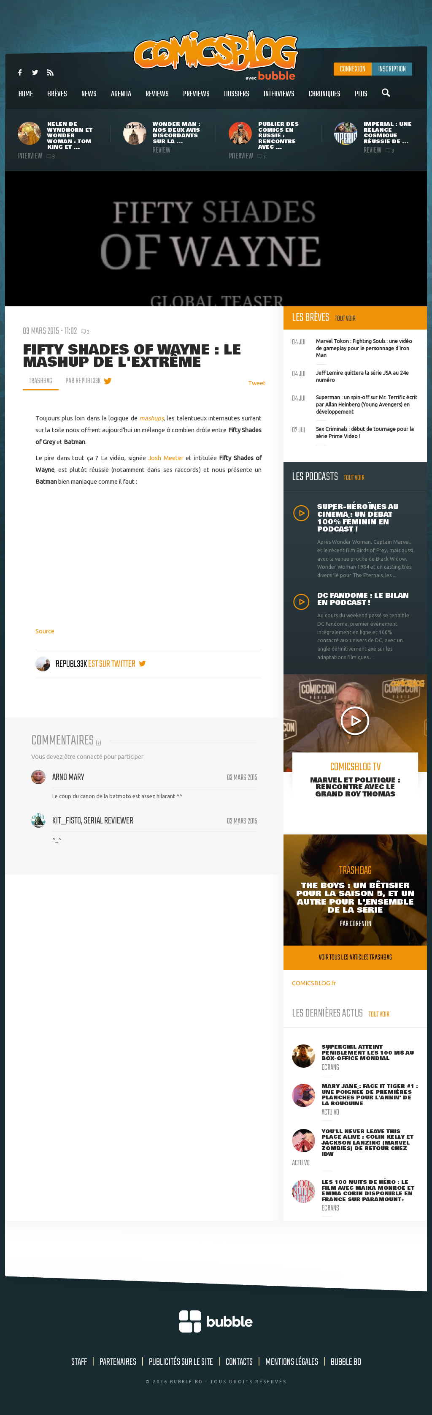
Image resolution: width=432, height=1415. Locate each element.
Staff (79, 1362)
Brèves (57, 98)
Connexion (352, 69)
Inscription (392, 69)
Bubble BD (346, 1362)
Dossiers (236, 98)
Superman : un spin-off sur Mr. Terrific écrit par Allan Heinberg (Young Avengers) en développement (354, 403)
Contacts (239, 1362)
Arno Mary (68, 777)
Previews (196, 98)
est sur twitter (117, 664)
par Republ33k (82, 381)
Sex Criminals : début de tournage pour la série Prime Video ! (353, 432)
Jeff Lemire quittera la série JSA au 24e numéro (350, 375)
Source (44, 631)
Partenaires (118, 1362)
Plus (361, 98)
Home (25, 98)
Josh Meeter (166, 457)
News (89, 98)
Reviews (157, 98)
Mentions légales (291, 1362)
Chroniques (325, 98)
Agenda (121, 98)
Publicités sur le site (181, 1362)
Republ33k (61, 664)
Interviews (279, 98)
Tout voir (345, 318)
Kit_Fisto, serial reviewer (92, 821)
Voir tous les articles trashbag (355, 957)
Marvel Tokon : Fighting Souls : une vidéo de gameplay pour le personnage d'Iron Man (352, 347)
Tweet (257, 383)
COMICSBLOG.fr (314, 983)
